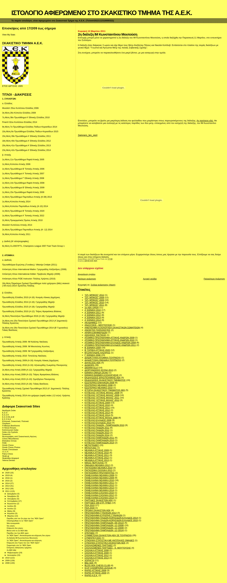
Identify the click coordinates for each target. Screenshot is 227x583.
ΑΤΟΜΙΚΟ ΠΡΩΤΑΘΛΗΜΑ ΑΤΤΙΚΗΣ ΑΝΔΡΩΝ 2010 (109, 340)
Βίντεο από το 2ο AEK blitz (17, 531)
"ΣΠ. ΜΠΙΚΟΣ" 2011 (94, 305)
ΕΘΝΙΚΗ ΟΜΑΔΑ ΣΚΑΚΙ (96, 372)
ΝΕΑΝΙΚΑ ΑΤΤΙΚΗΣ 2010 (97, 452)
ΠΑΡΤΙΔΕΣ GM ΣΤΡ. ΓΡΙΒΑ (98, 503)
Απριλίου (11, 513)
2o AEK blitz (11, 550)
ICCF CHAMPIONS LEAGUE (99, 568)
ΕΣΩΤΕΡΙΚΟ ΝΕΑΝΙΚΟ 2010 (99, 387)
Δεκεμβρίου (12, 494)
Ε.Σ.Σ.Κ (5, 415)
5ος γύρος (11, 526)
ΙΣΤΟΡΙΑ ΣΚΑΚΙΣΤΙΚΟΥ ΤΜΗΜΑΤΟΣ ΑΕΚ (105, 390)
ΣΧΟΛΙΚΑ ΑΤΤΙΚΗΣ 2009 (97, 553)
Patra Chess (7, 454)
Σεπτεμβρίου (12, 501)
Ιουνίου (10, 509)
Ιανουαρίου (12, 555)
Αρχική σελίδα (150, 279)
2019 (7, 475)
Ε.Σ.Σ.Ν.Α (6, 419)
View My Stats (8, 35)
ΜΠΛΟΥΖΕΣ (91, 447)
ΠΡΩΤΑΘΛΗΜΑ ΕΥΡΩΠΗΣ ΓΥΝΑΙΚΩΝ (103, 515)
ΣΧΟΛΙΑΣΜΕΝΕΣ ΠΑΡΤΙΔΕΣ (99, 545)
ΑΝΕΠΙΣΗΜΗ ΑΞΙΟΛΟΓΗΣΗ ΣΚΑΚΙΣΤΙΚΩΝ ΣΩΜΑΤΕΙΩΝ (112, 327)
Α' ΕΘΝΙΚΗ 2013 (93, 317)
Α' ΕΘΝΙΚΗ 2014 (93, 320)
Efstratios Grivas (9, 441)
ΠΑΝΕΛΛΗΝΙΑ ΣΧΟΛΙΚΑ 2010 (99, 493)
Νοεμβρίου (12, 496)
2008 (7, 563)
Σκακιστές (6, 434)
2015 (7, 481)
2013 (7, 486)
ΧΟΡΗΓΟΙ (89, 560)
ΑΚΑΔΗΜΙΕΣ (91, 322)
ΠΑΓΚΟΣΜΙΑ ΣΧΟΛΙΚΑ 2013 (98, 470)
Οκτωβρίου (12, 499)
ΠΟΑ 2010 (90, 505)
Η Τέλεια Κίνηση (9, 428)
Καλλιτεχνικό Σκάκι (10, 430)
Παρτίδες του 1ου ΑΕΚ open (18, 533)
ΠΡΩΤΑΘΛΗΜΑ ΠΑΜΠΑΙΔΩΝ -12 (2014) (104, 530)
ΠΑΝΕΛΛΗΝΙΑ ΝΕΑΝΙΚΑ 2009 (99, 478)
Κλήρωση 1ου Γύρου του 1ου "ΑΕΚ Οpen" (23, 543)
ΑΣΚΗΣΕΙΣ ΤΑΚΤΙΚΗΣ (95, 335)
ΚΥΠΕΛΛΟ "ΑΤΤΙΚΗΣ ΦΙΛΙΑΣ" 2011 (102, 397)
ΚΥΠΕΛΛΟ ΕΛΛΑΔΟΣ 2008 (98, 420)
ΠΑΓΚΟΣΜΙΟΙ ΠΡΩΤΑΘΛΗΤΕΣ (100, 473)
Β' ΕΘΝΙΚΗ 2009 (93, 347)
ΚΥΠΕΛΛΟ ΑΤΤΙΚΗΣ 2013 (97, 412)
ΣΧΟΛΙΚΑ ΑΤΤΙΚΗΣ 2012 (97, 555)
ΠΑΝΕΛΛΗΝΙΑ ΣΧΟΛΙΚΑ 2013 (99, 498)
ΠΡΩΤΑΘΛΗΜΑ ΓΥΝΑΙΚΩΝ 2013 (101, 513)
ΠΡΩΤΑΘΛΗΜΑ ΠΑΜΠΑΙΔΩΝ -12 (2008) (104, 525)
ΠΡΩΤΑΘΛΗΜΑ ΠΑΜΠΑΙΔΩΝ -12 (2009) (104, 528)
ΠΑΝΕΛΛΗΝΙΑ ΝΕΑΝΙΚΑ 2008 (99, 475)
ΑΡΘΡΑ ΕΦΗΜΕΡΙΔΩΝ (96, 332)
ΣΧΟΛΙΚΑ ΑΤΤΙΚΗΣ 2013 (97, 558)
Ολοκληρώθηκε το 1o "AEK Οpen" (20, 521)
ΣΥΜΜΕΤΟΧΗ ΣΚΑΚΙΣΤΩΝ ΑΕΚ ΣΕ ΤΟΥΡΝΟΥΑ (108, 535)
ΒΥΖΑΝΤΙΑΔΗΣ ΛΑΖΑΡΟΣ (97, 352)
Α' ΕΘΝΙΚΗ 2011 (93, 312)
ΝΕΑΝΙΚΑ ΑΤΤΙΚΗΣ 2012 (97, 457)
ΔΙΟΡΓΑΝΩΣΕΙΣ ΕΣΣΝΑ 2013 (99, 370)
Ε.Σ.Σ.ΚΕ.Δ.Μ (8, 417)
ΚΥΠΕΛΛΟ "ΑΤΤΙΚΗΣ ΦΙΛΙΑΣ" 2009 (102, 395)
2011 (7, 491)
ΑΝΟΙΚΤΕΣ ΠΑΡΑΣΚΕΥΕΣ (97, 330)
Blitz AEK (89, 563)
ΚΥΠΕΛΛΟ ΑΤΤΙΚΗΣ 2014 (97, 415)
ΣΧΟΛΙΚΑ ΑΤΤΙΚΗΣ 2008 (97, 550)
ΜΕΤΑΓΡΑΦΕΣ (92, 445)
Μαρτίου (11, 516)
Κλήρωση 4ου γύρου (15, 528)
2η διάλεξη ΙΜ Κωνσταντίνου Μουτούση (22, 538)
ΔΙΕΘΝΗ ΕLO (91, 367)
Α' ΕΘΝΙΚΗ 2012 (93, 315)
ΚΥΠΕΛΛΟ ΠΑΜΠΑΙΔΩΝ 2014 (99, 442)
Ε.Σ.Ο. (5, 412)
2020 (7, 473)
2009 (7, 560)
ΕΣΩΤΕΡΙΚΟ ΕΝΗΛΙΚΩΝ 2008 (99, 382)
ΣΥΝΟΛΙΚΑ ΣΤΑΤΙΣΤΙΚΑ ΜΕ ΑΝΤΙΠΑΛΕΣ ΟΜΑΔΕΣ (109, 540)
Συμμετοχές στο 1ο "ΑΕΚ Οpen (19, 545)
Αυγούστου (12, 504)
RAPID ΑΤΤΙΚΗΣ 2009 (95, 573)
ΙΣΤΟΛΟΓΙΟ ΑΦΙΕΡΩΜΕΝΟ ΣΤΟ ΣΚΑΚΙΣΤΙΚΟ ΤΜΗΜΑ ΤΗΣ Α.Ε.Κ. (101, 12)
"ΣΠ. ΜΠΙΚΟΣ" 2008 (94, 297)
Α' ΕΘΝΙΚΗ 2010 (93, 310)
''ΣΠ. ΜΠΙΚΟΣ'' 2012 (94, 295)
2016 (7, 478)
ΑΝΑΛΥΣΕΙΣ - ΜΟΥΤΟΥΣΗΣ (98, 325)
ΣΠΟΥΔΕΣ (90, 533)
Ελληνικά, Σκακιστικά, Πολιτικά (15, 421)
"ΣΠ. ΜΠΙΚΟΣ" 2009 (94, 300)
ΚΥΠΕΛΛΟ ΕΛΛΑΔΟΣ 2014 (98, 422)
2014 (7, 483)
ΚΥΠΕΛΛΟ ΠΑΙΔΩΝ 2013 (97, 432)
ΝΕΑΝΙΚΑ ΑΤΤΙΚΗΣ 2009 (97, 450)
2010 (7, 558)
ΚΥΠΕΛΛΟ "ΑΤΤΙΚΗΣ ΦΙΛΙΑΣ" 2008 (102, 392)
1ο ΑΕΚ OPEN (92, 307)
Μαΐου (10, 511)
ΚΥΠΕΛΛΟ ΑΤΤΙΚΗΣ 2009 (97, 402)
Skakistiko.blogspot (10, 458)
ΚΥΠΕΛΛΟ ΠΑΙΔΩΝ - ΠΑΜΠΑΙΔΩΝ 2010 (104, 425)
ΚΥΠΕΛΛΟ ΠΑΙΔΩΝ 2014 (97, 435)
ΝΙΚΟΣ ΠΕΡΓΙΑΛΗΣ (94, 462)
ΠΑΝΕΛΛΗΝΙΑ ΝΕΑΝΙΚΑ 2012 (99, 485)
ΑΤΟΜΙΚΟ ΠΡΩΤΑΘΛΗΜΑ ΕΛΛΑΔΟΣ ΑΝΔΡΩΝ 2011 (110, 345)
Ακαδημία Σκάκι (9, 410)
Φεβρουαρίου (13, 553)
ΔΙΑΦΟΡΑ (89, 365)
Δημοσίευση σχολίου (86, 274)
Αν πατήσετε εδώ (205, 120)
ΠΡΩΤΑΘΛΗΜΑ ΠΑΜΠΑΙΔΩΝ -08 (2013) (104, 523)
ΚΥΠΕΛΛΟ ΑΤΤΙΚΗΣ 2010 (97, 405)
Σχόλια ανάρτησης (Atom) (103, 285)
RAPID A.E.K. (91, 575)
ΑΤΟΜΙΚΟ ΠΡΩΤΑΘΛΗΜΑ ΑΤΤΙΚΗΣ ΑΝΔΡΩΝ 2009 (109, 337)
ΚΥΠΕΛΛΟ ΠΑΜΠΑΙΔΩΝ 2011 (99, 437)
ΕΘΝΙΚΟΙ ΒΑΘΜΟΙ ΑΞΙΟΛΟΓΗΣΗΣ (102, 375)
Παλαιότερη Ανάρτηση (214, 279)
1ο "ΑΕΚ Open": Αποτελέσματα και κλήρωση (24, 540)
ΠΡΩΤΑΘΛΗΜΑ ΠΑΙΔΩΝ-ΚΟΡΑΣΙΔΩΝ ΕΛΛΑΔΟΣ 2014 (111, 518)
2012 (7, 488)
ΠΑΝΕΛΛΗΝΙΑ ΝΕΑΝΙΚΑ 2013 (99, 488)
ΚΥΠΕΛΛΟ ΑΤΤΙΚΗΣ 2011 (97, 407)
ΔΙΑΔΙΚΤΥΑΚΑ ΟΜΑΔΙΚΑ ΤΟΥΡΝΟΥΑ (103, 360)
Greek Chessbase (10, 449)
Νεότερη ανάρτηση (87, 279)
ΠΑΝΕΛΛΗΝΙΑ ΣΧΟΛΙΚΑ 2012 (99, 495)
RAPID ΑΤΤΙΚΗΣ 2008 (95, 570)
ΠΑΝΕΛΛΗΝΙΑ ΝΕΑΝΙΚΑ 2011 (99, 483)
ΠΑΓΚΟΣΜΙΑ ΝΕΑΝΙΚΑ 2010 (98, 468)
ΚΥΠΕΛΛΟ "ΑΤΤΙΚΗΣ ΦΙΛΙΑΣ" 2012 (102, 400)
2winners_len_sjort (87, 135)
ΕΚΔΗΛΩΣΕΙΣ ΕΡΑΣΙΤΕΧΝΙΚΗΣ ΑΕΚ (103, 377)
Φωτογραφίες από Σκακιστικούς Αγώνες (19, 436)
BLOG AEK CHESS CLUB (97, 565)
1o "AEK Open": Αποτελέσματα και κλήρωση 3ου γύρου (28, 535)
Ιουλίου (10, 506)
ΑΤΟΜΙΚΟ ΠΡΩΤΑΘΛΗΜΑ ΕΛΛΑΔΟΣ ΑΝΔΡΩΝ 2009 (110, 342)
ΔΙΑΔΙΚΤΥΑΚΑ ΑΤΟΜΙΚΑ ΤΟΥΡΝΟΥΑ (103, 357)
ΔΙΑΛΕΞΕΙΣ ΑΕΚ (90, 261)
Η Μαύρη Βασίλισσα (11, 425)
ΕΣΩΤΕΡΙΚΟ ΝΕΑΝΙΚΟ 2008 (99, 385)
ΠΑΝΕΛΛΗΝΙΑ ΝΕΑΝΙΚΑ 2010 (99, 480)
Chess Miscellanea (10, 438)
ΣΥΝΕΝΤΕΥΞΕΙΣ (93, 538)
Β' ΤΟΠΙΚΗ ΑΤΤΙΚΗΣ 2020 (97, 350)
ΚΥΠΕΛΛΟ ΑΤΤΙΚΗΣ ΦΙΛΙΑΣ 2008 (101, 417)
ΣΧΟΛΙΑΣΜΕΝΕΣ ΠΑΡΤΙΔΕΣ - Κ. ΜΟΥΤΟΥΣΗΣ (108, 548)
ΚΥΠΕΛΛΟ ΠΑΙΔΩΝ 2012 (97, 430)
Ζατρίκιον (6, 423)
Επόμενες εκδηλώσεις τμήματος (19, 548)
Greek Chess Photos (11, 447)
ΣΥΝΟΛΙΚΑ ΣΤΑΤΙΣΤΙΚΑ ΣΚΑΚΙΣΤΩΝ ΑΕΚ (105, 543)
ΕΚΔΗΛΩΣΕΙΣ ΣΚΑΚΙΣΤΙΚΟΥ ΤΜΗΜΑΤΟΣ (105, 380)
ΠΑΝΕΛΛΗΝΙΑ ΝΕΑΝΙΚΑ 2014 (99, 490)
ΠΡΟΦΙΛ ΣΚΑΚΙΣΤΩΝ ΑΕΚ (97, 510)
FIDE (4, 443)
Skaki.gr (5, 456)
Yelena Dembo (8, 460)
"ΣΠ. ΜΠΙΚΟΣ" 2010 (94, 302)
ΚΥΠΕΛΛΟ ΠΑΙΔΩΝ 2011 (97, 427)
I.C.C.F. (5, 451)
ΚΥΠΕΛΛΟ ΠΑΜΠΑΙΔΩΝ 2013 (99, 440)
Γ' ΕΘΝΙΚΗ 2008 (93, 355)
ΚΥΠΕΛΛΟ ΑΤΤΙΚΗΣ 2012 (97, 410)
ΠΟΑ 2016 (90, 508)
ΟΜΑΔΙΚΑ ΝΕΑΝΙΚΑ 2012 (97, 465)
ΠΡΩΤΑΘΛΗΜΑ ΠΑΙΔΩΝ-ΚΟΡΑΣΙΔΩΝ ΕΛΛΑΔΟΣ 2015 (111, 520)
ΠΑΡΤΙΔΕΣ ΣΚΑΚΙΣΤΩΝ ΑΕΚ (99, 500)
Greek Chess (8, 445)
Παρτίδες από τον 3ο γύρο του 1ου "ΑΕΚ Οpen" (25, 518)
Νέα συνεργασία (13, 523)
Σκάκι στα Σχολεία (10, 432)
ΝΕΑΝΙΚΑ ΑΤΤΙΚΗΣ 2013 (97, 460)
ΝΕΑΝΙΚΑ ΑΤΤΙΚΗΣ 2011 (97, 455)
